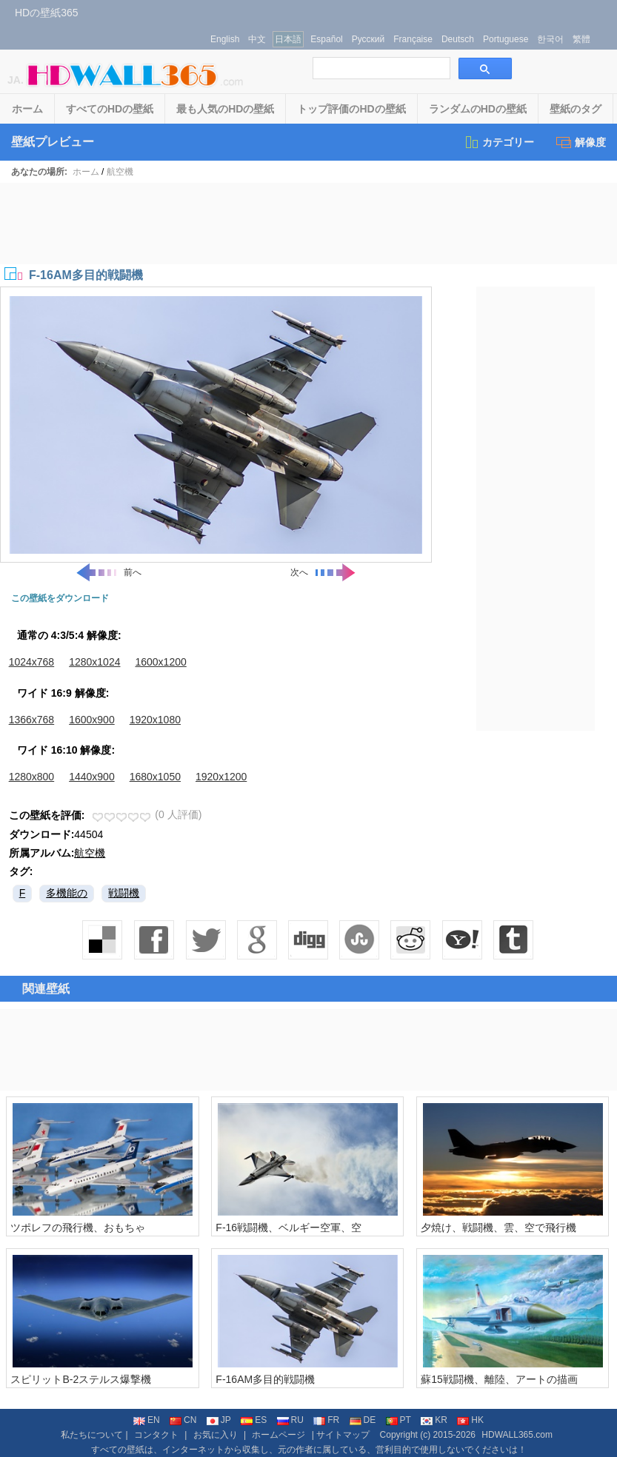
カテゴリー (499, 142)
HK (470, 1420)
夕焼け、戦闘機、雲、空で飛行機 (498, 1227)
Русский (368, 39)
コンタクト (156, 1435)
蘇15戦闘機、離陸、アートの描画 (499, 1379)
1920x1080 (155, 720)
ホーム (27, 109)
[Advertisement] (308, 223)
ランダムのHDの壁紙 (478, 109)
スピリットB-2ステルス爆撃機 (80, 1379)
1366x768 (32, 720)
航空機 (120, 172)
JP (219, 1420)
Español (326, 39)
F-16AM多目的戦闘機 (265, 1379)
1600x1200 (160, 662)
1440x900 (92, 777)
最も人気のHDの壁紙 (225, 109)
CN (183, 1420)
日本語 (288, 39)
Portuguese (505, 39)
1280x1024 (94, 662)
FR (326, 1420)
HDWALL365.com (517, 1435)
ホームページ (278, 1435)
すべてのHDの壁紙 (109, 109)
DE (363, 1420)
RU (290, 1420)
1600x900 (92, 720)
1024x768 (32, 662)
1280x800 (32, 777)
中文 (257, 39)
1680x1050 (155, 777)
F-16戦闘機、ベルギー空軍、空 (288, 1227)
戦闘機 (123, 893)
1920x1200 (221, 777)
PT (398, 1420)
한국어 (550, 39)
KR (434, 1420)
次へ (323, 572)
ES (254, 1420)
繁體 (581, 39)
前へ (108, 572)
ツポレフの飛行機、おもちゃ (77, 1227)
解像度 (581, 142)
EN (146, 1420)
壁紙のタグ (575, 109)
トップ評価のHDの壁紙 (351, 109)
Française (413, 39)
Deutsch (457, 39)
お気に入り (215, 1435)
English (224, 39)
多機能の (66, 893)
